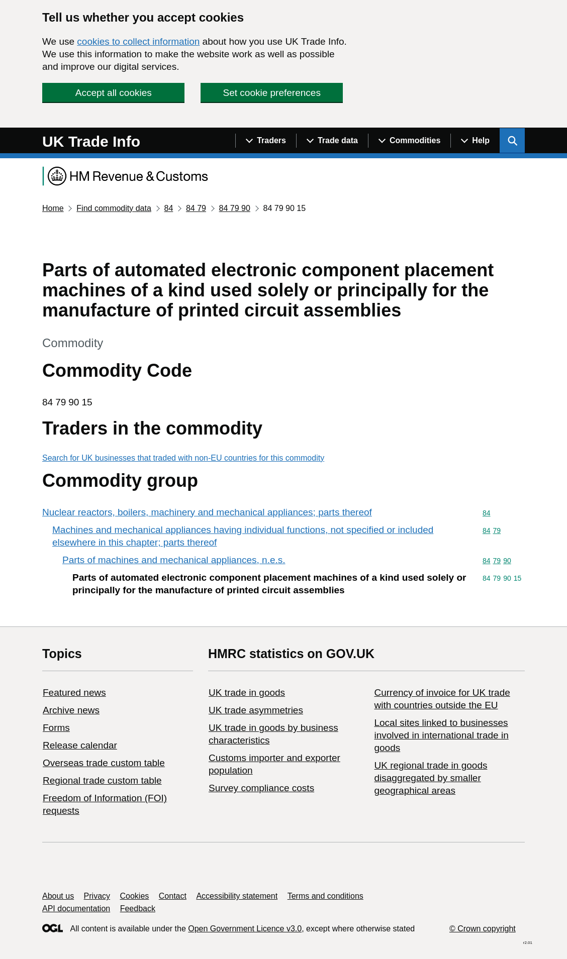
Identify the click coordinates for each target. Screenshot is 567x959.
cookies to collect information (138, 41)
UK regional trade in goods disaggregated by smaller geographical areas (430, 778)
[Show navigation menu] (265, 140)
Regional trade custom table (102, 780)
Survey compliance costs (261, 788)
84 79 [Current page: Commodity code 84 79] (196, 208)
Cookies (134, 896)
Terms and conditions (325, 896)
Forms (56, 727)
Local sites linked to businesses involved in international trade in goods (441, 735)
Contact (172, 896)
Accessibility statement (236, 896)
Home (53, 208)
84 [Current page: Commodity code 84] (168, 208)
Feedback (137, 908)
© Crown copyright (482, 928)
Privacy (97, 896)
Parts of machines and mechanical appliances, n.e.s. (174, 560)
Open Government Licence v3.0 (245, 928)
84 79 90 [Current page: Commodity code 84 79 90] (234, 208)
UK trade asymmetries (256, 710)
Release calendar (80, 745)
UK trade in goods (247, 692)
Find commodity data (113, 208)
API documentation (76, 908)
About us (58, 896)
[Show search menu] (512, 140)
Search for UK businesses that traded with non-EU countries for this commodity (183, 458)
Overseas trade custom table (104, 763)
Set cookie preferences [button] (272, 92)
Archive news (71, 710)
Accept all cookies (113, 92)
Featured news (74, 692)
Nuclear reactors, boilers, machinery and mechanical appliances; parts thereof (207, 512)
